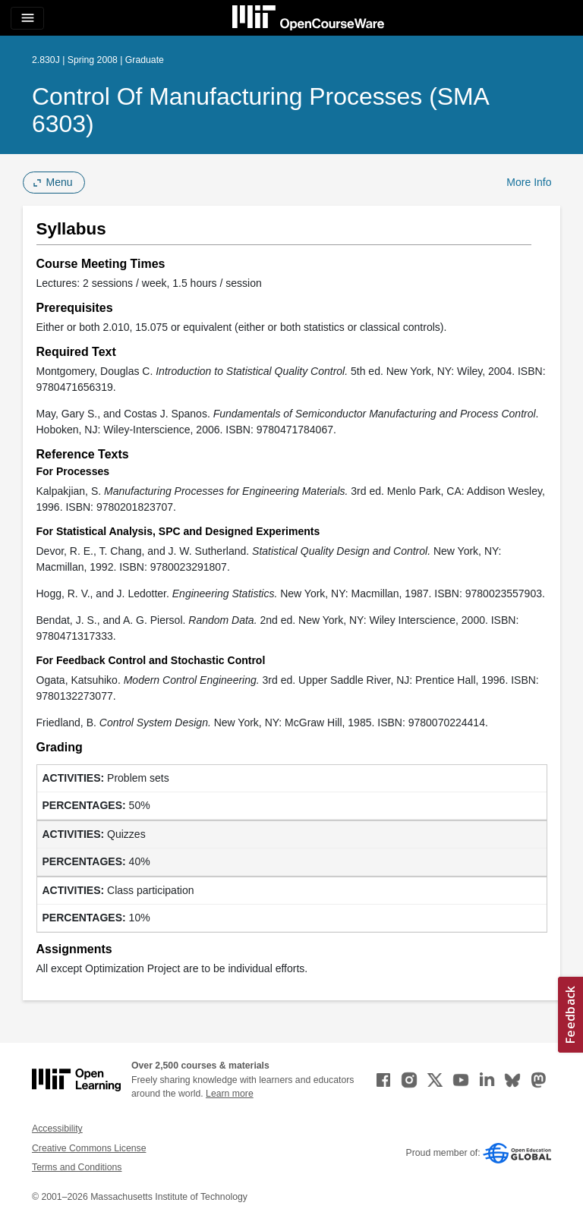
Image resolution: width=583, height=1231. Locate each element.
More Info (528, 182)
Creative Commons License (89, 1148)
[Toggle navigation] (27, 18)
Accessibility (57, 1128)
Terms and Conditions (76, 1167)
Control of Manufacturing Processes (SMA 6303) (260, 110)
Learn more (230, 1093)
